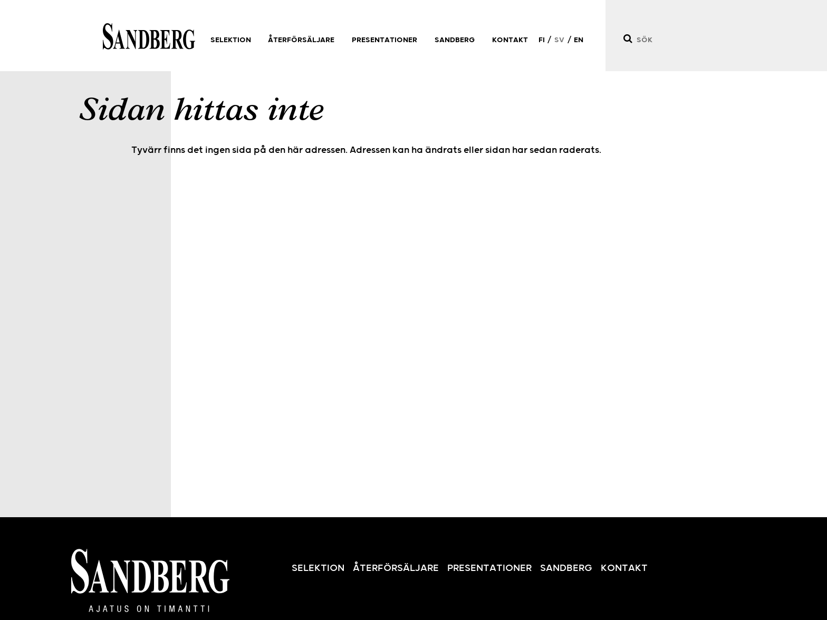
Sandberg (149, 36)
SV (559, 40)
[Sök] (627, 38)
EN (578, 40)
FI (541, 40)
